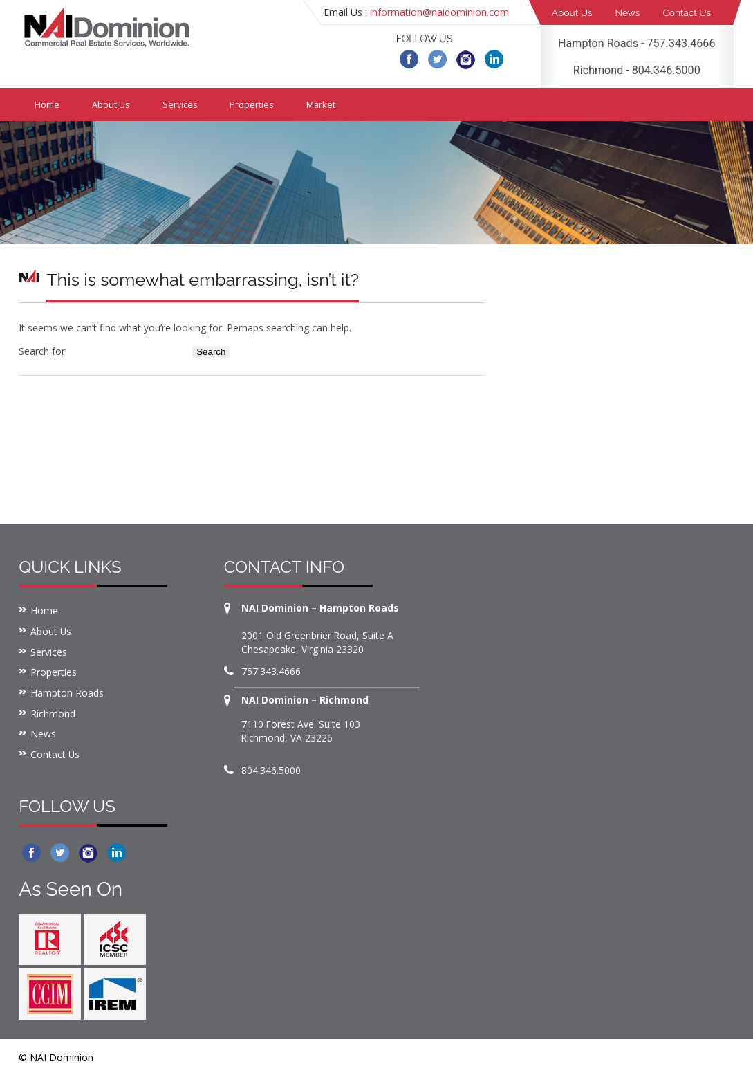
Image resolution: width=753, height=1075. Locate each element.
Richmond (52, 713)
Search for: (43, 349)
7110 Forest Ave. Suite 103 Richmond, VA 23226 (301, 729)
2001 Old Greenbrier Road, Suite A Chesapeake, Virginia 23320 (317, 640)
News (631, 12)
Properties (258, 103)
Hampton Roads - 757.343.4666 (637, 43)
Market (329, 103)
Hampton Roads (67, 692)
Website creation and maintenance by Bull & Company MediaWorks (575, 1056)
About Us (573, 12)
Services (184, 103)
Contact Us (692, 12)
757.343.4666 (271, 670)
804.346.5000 (271, 768)
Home (47, 103)
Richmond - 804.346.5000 (636, 69)
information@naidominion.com (439, 12)
